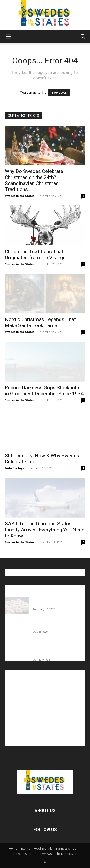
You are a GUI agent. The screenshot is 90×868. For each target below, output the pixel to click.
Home (13, 849)
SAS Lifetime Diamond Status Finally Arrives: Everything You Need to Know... (44, 530)
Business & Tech (66, 849)
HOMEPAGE (59, 92)
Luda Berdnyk (14, 468)
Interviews (45, 854)
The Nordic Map (66, 854)
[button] (8, 36)
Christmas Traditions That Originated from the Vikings (35, 254)
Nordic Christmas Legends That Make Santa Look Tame (40, 322)
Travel (17, 854)
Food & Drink (43, 849)
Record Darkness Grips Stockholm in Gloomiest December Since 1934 (44, 391)
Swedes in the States (19, 196)
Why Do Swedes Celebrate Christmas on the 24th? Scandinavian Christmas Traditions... (34, 180)
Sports (29, 854)
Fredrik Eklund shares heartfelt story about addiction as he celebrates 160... (56, 650)
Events (25, 849)
